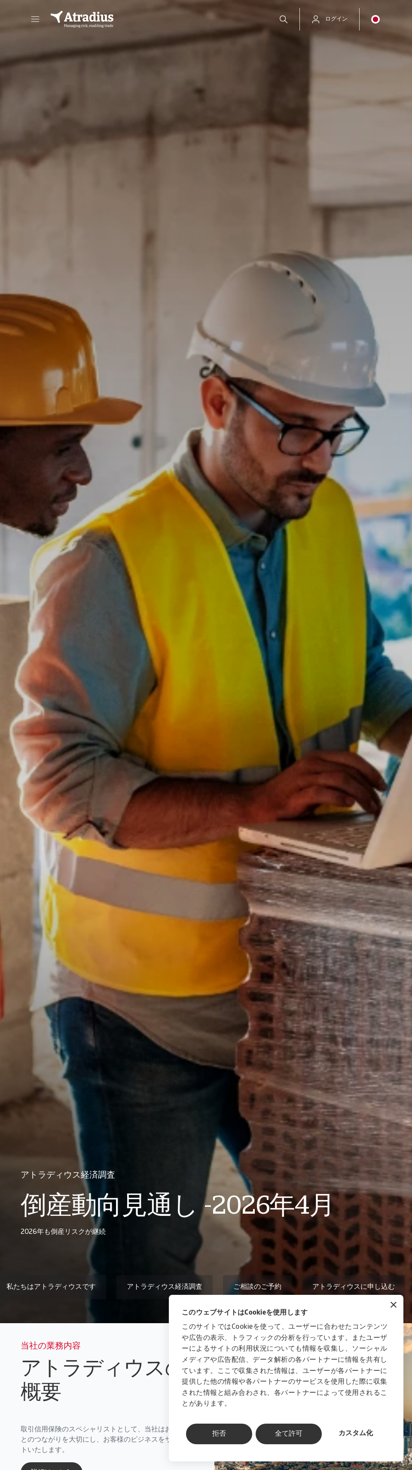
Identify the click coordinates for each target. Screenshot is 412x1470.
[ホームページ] (155, 19)
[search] (283, 19)
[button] (35, 19)
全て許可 (288, 1434)
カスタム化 (356, 1433)
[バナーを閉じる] (394, 1306)
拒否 (219, 1434)
